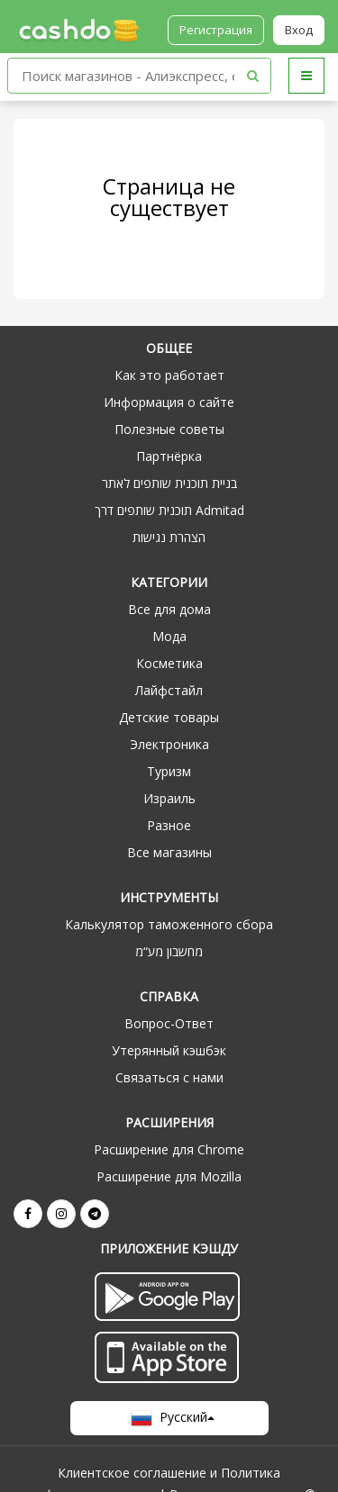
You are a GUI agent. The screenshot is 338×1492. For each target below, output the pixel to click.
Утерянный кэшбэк (169, 1050)
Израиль (169, 798)
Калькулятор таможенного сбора (169, 924)
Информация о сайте (169, 402)
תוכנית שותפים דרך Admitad (169, 510)
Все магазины (169, 852)
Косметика (169, 663)
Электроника (169, 744)
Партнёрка (169, 456)
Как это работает (169, 375)
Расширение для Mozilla (169, 1176)
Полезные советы (169, 429)
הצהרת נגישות (169, 537)
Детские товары (169, 717)
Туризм (169, 771)
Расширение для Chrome (169, 1149)
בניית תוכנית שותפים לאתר (169, 483)
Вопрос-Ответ (169, 1023)
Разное (169, 825)
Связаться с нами (169, 1077)
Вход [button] (299, 30)
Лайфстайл (169, 690)
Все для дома (169, 609)
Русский (169, 1418)
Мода (169, 636)
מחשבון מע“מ (169, 951)
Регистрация (215, 30)
